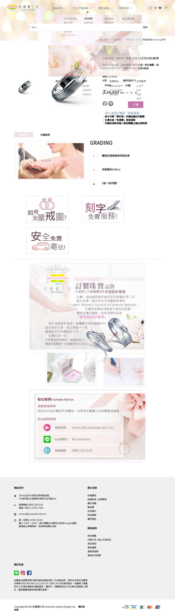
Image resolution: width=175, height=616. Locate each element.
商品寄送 (92, 543)
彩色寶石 (92, 511)
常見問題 (92, 535)
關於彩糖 (100, 8)
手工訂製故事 (77, 8)
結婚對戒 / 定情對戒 (97, 499)
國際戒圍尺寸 (129, 80)
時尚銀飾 (92, 515)
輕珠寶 (91, 507)
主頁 (105, 39)
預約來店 (121, 8)
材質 (104, 80)
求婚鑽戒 (92, 495)
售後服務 (92, 547)
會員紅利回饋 (94, 555)
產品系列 (54, 8)
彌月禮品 (92, 518)
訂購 (135, 104)
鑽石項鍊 (92, 503)
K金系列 (117, 39)
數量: (122, 92)
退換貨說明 (93, 551)
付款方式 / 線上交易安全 (99, 539)
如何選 (112, 183)
